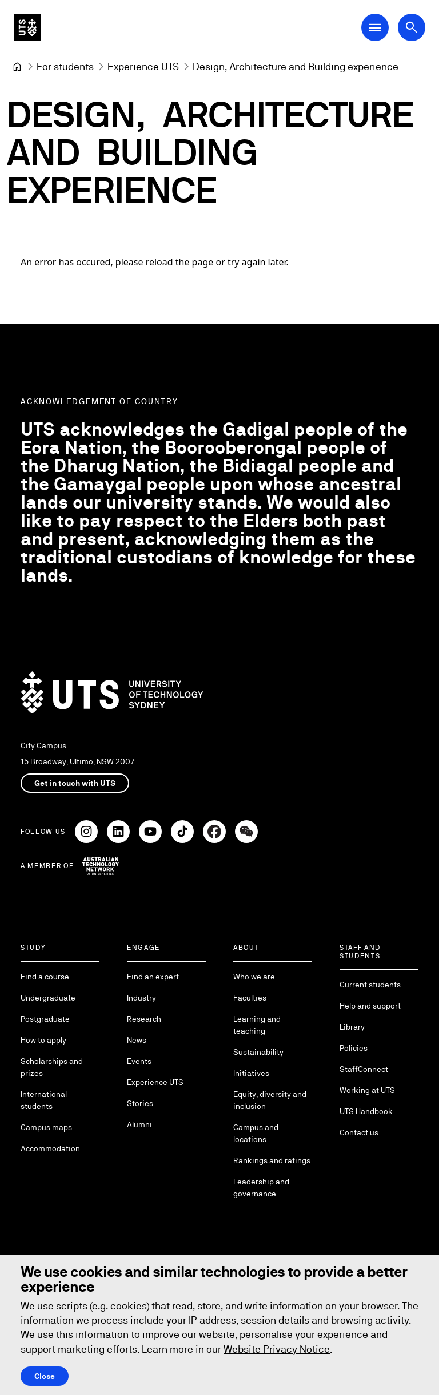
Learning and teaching (257, 1024)
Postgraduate (45, 1018)
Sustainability (258, 1052)
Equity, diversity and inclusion (269, 1100)
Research (144, 1018)
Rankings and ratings (271, 1160)
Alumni (139, 1124)
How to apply (43, 1040)
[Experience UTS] (143, 66)
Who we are (254, 976)
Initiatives (251, 1073)
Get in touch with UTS (74, 783)
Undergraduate (48, 997)
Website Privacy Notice (277, 1349)
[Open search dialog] (411, 27)
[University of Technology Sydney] (17, 66)
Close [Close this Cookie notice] (44, 1376)
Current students (370, 984)
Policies (354, 1048)
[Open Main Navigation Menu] (375, 27)
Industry (141, 997)
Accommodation (50, 1148)
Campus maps (46, 1127)
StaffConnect (364, 1069)
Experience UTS (155, 1082)
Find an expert (153, 976)
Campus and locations (255, 1133)
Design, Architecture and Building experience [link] (295, 66)
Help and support (370, 1005)
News (136, 1040)
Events (139, 1061)
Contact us (359, 1132)
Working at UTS (367, 1090)
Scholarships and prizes (52, 1067)
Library (352, 1026)
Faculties (249, 997)
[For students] (65, 66)
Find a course (45, 976)
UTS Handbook (366, 1111)
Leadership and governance (261, 1187)
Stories (140, 1103)
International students (44, 1100)
